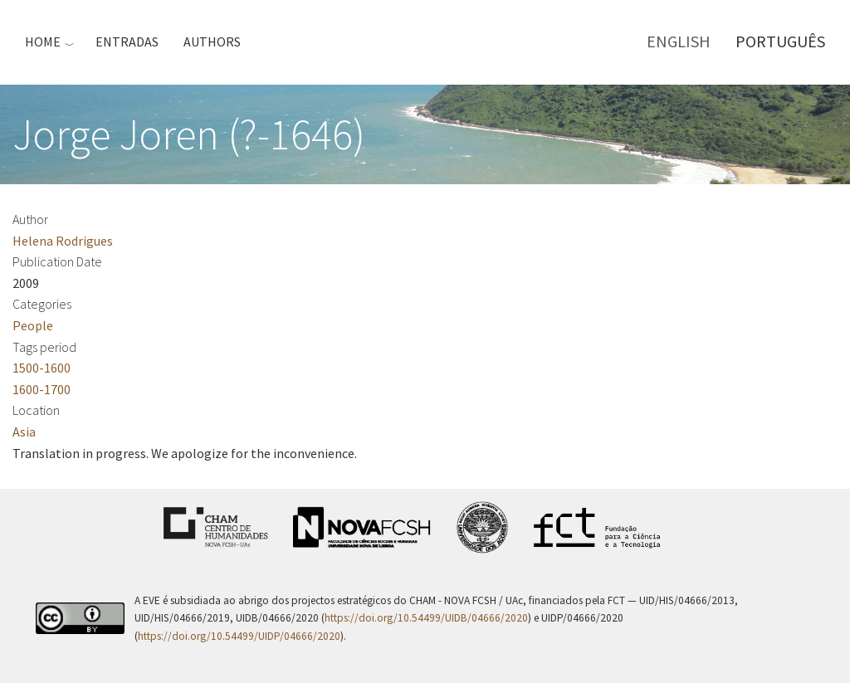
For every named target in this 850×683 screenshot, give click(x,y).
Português (780, 41)
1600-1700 (41, 389)
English (679, 41)
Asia (24, 431)
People (32, 325)
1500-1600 (41, 367)
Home (43, 41)
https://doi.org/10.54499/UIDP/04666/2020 (239, 636)
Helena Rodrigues (62, 240)
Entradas (127, 41)
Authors (212, 41)
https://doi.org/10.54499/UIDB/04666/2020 (426, 618)
